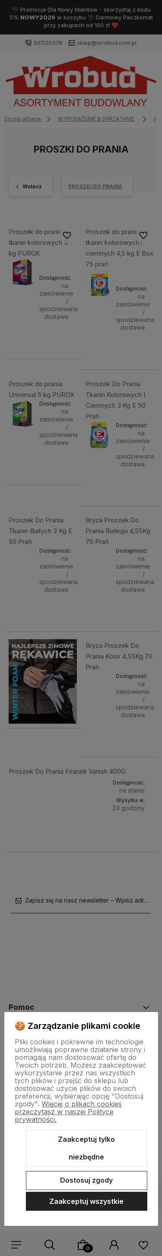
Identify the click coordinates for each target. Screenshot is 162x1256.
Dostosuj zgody (86, 1180)
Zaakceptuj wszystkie (86, 1201)
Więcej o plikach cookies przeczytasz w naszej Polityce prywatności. (68, 1112)
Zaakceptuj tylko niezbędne (86, 1148)
